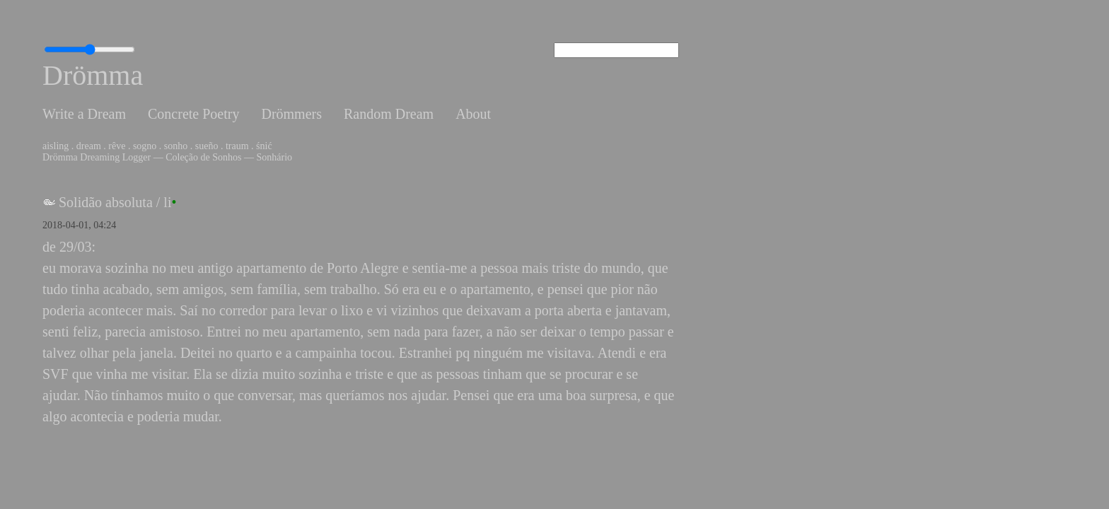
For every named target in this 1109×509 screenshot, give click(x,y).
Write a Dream (84, 114)
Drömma (92, 75)
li (167, 202)
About (473, 114)
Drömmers (291, 114)
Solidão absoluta (106, 202)
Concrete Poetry (193, 114)
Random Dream (389, 114)
